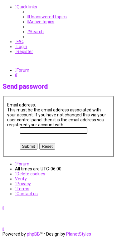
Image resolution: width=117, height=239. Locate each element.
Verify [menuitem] (21, 178)
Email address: (21, 104)
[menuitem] (47, 16)
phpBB (33, 234)
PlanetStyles (78, 234)
